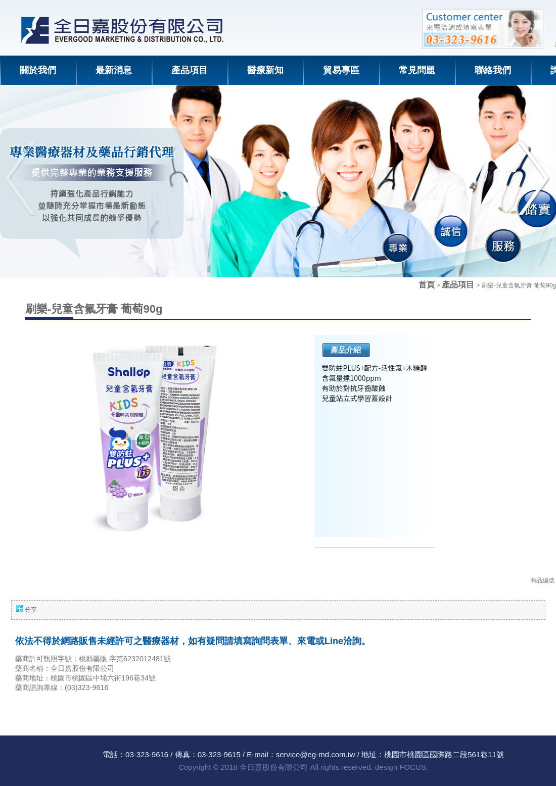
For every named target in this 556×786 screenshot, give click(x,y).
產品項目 (459, 284)
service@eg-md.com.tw (315, 754)
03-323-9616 (146, 754)
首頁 (427, 284)
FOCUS (412, 767)
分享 (31, 609)
